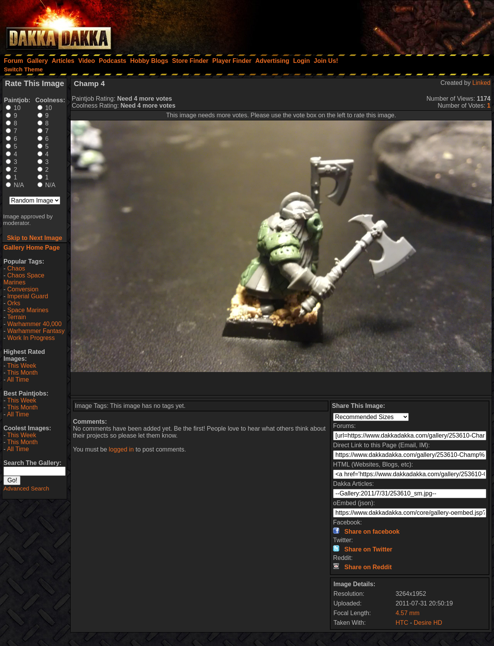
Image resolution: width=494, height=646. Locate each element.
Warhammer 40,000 (34, 324)
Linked (481, 82)
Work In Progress (31, 338)
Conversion (23, 289)
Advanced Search (26, 488)
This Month (22, 372)
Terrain (16, 317)
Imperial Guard (27, 296)
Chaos (16, 268)
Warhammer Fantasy (36, 331)
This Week (21, 365)
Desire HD (428, 622)
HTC (402, 622)
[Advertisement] (390, 25)
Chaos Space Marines (23, 279)
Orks (13, 303)
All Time (18, 379)
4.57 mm (408, 613)
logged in (121, 449)
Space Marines (28, 310)
